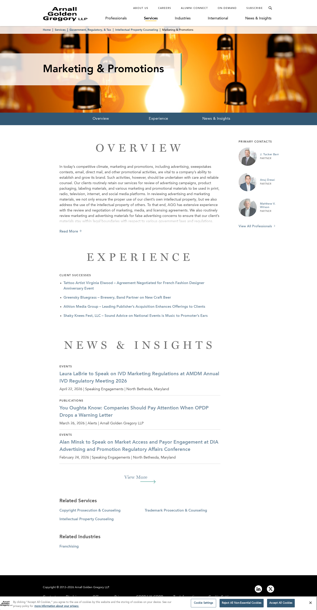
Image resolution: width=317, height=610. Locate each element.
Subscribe (254, 8)
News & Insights (258, 18)
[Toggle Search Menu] (270, 8)
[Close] (310, 603)
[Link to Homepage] (73, 14)
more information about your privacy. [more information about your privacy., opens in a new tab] (56, 607)
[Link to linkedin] (258, 589)
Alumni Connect (194, 8)
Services (151, 18)
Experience (158, 119)
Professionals (116, 18)
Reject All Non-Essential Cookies (241, 604)
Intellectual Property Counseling (136, 30)
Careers (164, 8)
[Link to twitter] (270, 589)
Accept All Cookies (280, 604)
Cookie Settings (203, 604)
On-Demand (227, 8)
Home (47, 30)
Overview (101, 119)
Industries (183, 18)
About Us (140, 8)
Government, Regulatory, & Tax (90, 30)
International (218, 18)
